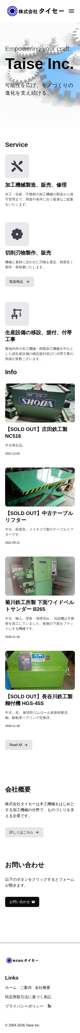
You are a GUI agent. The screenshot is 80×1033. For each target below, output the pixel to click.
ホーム (11, 987)
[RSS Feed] (49, 1006)
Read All (18, 745)
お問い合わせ (22, 902)
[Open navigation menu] (71, 11)
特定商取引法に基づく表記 (28, 997)
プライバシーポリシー (24, 1006)
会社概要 (42, 987)
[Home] (36, 11)
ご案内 (26, 987)
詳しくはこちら (24, 832)
